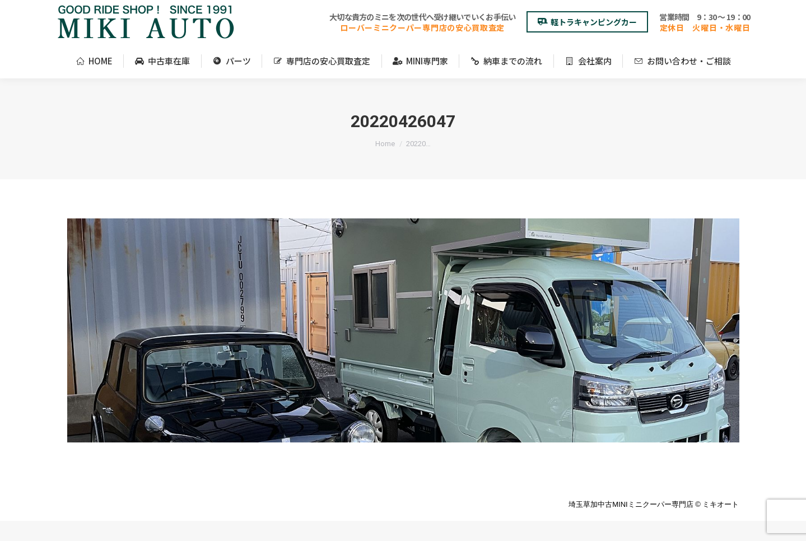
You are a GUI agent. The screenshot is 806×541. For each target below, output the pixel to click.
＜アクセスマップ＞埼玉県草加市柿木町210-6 (131, 10)
